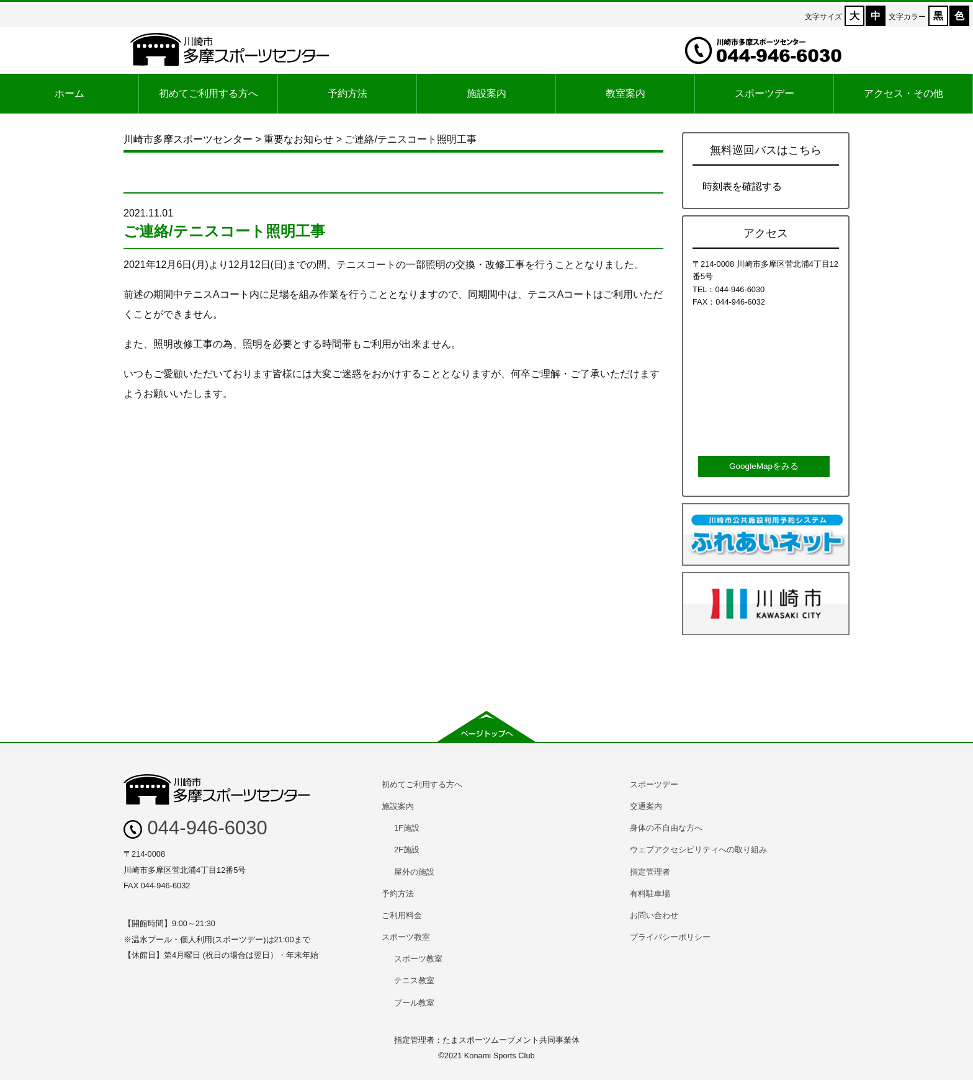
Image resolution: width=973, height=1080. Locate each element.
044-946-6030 (195, 828)
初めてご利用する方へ (208, 93)
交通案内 (646, 806)
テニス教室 (414, 980)
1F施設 (406, 827)
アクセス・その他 (903, 93)
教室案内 (625, 93)
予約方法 (347, 93)
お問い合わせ (654, 915)
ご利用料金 (402, 915)
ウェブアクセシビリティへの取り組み (698, 849)
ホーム (69, 93)
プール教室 (414, 1002)
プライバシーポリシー (670, 937)
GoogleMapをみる (764, 466)
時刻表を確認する (742, 186)
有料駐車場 (650, 893)
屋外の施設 (414, 872)
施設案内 (486, 93)
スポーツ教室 (406, 937)
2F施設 (406, 849)
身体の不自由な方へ (666, 827)
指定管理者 (650, 872)
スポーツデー (764, 93)
